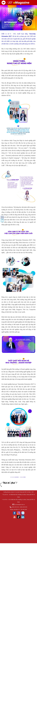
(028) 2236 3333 (23, 507)
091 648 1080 (24, 509)
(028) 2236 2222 (15, 507)
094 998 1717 (17, 509)
